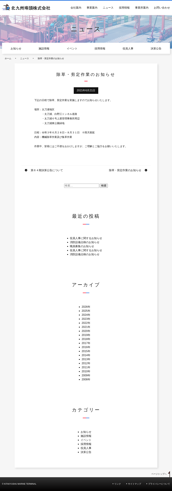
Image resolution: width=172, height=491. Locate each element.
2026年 (86, 306)
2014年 (86, 355)
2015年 (86, 351)
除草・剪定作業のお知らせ (125, 170)
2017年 (86, 343)
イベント (72, 48)
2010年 (86, 371)
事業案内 (92, 7)
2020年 (86, 331)
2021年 (86, 327)
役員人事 (128, 48)
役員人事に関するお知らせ (86, 238)
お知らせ (16, 48)
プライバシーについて (159, 484)
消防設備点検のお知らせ (84, 242)
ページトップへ (159, 474)
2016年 (86, 347)
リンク (117, 484)
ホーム (8, 58)
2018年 (86, 339)
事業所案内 (141, 7)
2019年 (86, 335)
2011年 (86, 367)
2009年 (86, 375)
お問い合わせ (162, 7)
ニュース (108, 7)
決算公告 (156, 48)
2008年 (86, 379)
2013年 (86, 359)
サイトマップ (134, 484)
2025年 (86, 310)
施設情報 (44, 48)
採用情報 (124, 7)
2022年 (86, 323)
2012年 (86, 363)
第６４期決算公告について (47, 170)
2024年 (86, 314)
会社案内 (76, 7)
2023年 (86, 318)
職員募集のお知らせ (82, 246)
